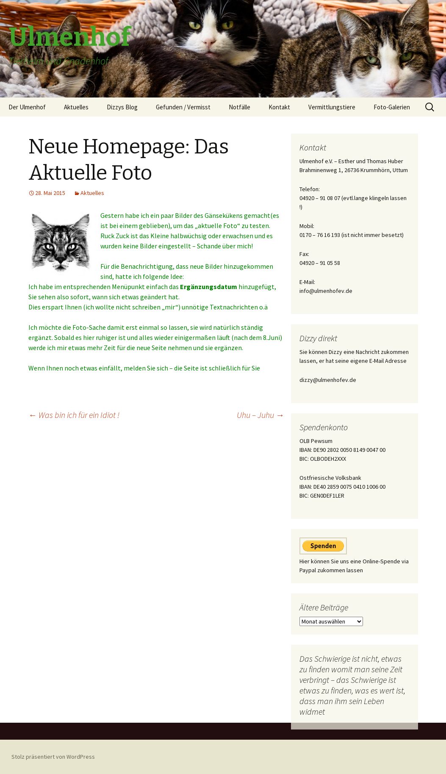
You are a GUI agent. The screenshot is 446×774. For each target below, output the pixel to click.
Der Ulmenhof (27, 107)
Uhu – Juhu (260, 414)
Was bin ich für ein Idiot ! (73, 414)
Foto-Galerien (392, 107)
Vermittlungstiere (331, 107)
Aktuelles (76, 107)
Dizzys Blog (122, 107)
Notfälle (239, 107)
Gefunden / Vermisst (183, 107)
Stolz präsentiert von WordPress (53, 756)
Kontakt (279, 107)
